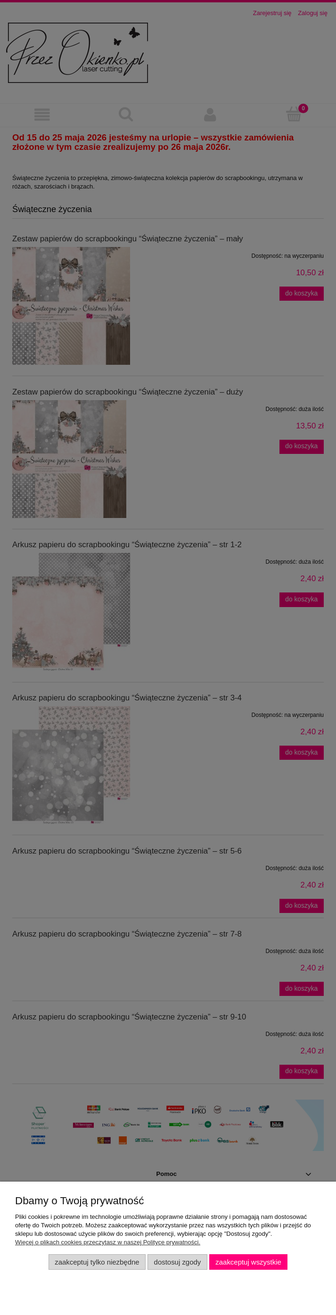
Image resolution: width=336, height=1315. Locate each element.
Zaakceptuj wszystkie (248, 1262)
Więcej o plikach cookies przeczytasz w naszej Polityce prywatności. (107, 1242)
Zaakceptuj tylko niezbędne (97, 1262)
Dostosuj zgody (177, 1262)
